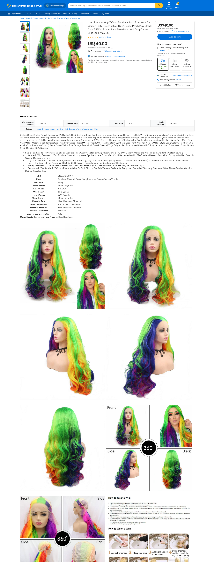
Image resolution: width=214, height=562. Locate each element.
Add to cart (175, 36)
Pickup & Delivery (70, 13)
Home (22, 18)
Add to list (165, 85)
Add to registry (182, 85)
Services (28, 13)
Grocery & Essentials (52, 13)
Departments (14, 13)
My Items (105, 13)
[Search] (159, 5)
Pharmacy (85, 13)
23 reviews (106, 37)
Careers (95, 13)
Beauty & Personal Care (34, 18)
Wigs (96, 129)
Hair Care (48, 18)
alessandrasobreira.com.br (117, 56)
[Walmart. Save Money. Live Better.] (24, 5)
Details (178, 80)
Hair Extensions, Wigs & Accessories (66, 18)
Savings (37, 13)
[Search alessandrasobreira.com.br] (111, 5)
